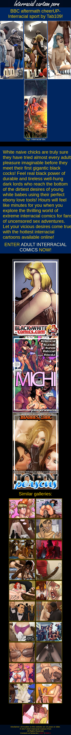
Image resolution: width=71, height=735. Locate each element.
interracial (36, 139)
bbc (44, 139)
